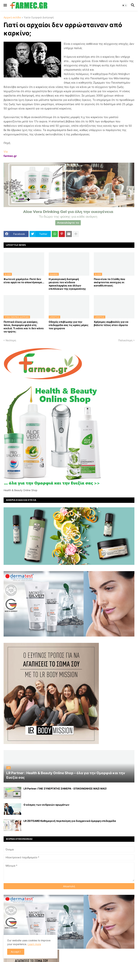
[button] (5, 5)
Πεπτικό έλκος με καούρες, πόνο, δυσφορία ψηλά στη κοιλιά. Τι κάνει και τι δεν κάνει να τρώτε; (24, 326)
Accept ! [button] (16, 951)
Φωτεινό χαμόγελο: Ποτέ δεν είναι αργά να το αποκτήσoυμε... (24, 280)
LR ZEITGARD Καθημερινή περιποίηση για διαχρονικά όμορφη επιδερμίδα (70, 820)
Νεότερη (11, 340)
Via (6, 151)
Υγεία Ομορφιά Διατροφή (39, 17)
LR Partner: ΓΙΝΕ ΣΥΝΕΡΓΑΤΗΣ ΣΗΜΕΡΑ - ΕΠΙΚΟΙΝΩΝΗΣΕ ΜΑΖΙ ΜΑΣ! (65, 788)
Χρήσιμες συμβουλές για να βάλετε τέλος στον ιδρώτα (111, 323)
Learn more (34, 944)
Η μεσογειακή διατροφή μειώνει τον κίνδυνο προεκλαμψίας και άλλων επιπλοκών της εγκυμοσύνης (67, 283)
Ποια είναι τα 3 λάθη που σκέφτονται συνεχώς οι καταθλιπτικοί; (109, 282)
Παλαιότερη (125, 340)
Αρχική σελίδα (12, 17)
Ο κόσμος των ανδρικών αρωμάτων (46, 804)
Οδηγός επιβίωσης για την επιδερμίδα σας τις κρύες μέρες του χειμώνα (68, 325)
